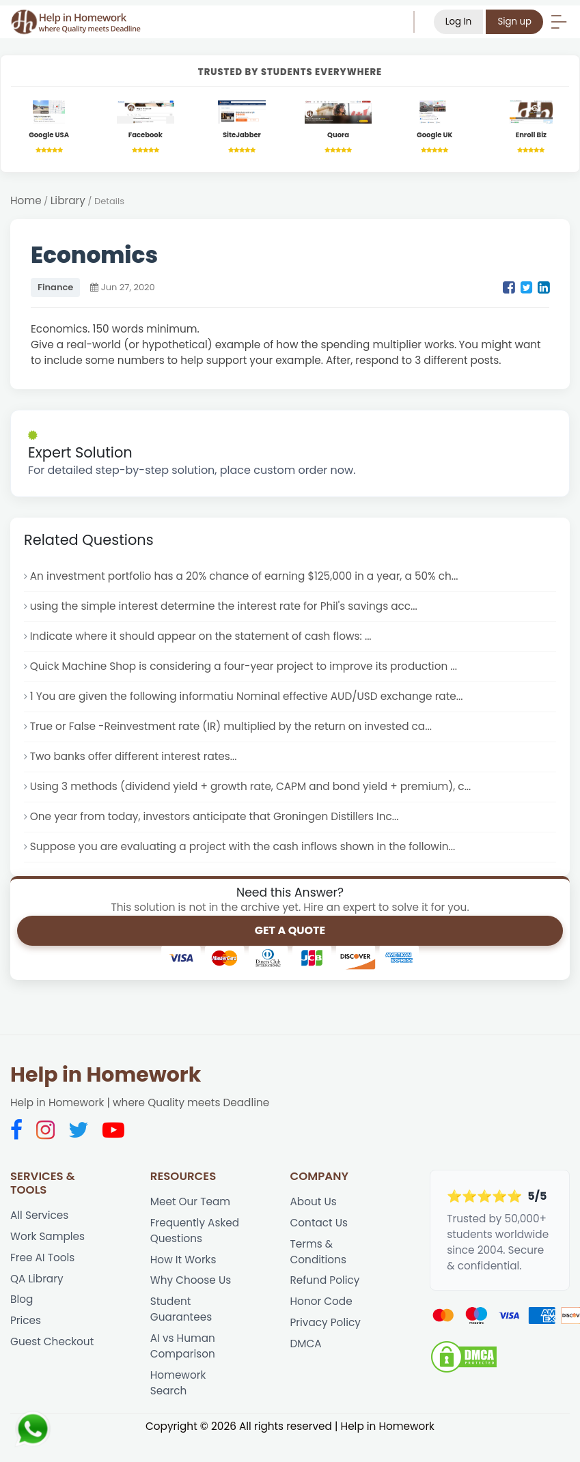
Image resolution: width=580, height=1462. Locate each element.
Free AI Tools (42, 1257)
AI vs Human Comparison (182, 1346)
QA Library (37, 1278)
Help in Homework (105, 1074)
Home (26, 200)
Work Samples (47, 1236)
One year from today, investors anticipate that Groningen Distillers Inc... (214, 816)
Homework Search (178, 1383)
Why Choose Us (190, 1280)
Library (68, 200)
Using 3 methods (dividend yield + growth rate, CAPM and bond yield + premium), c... (250, 786)
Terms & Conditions (318, 1252)
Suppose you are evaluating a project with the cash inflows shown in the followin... (242, 846)
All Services (39, 1215)
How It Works (183, 1259)
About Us (313, 1201)
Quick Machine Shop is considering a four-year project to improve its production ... (243, 666)
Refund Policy (325, 1280)
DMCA (306, 1343)
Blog (21, 1299)
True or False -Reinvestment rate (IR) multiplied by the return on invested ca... (231, 726)
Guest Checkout (52, 1341)
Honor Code (321, 1301)
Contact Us (319, 1222)
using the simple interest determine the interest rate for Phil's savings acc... (223, 606)
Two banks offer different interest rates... (133, 756)
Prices (25, 1320)
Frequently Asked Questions (194, 1230)
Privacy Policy (325, 1322)
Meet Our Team (190, 1201)
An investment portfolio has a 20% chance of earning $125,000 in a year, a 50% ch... (244, 576)
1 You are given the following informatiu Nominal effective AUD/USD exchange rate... (246, 696)
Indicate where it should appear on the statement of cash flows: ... (201, 636)
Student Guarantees (181, 1309)
